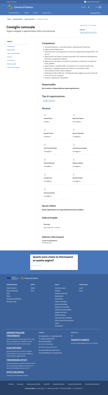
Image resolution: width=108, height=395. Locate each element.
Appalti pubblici (59, 296)
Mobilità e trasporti (60, 315)
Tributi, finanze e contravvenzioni (64, 320)
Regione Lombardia (11, 2)
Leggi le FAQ (46, 384)
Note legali (11, 384)
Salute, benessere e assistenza (63, 318)
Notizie (33, 288)
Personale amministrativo (14, 299)
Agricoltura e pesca (60, 288)
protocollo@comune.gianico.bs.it (49, 350)
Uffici (8, 293)
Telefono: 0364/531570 (46, 339)
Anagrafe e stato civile (61, 293)
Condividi (83, 25)
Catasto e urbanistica (61, 301)
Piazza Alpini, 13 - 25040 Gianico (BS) (54, 336)
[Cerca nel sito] (99, 7)
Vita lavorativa (59, 326)
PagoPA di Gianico (80, 339)
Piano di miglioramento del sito (92, 384)
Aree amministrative (12, 291)
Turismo (57, 323)
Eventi (81, 291)
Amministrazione (18, 19)
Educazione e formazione (62, 307)
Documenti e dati (11, 301)
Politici (8, 296)
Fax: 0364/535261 (45, 341)
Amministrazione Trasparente (16, 334)
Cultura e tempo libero (61, 304)
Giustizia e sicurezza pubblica (63, 310)
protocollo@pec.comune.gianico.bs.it (50, 353)
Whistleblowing (15, 372)
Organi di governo (30, 19)
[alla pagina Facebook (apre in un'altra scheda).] (86, 7)
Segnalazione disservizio (58, 384)
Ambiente (57, 291)
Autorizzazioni (59, 299)
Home (9, 19)
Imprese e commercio (61, 312)
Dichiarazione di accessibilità (33, 384)
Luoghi (81, 288)
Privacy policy (20, 384)
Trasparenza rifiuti (17, 359)
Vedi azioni (92, 25)
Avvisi (32, 291)
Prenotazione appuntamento (74, 384)
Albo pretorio (14, 347)
